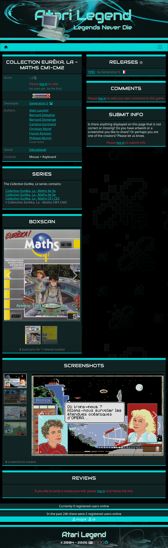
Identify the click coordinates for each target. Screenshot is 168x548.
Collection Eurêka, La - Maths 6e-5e (30, 195)
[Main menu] (160, 47)
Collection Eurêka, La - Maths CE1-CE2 (32, 198)
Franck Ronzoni (40, 133)
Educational (37, 150)
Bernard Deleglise (42, 115)
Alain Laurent (38, 110)
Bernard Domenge (42, 119)
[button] (9, 275)
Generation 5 (38, 103)
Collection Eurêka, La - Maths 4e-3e (30, 191)
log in (43, 84)
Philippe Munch (40, 138)
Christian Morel (40, 129)
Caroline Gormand (42, 124)
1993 (91, 72)
